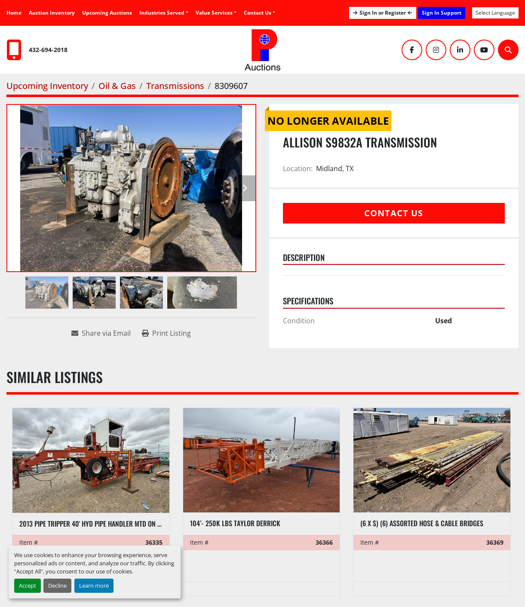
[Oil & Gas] (117, 86)
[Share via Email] (101, 333)
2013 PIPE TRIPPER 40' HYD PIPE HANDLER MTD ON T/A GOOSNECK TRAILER (120, 523)
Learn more (94, 585)
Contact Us (257, 12)
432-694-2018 (48, 50)
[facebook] (412, 50)
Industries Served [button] (161, 12)
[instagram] (436, 50)
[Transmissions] (175, 86)
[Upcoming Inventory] (47, 86)
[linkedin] (460, 50)
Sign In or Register (382, 12)
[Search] (508, 50)
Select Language (495, 12)
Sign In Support (441, 12)
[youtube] (484, 50)
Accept (27, 585)
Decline (57, 585)
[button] (216, 13)
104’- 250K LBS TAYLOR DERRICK (235, 523)
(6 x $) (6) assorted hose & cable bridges (421, 523)
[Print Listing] (166, 333)
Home (13, 12)
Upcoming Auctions (107, 12)
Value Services (214, 12)
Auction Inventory (52, 12)
